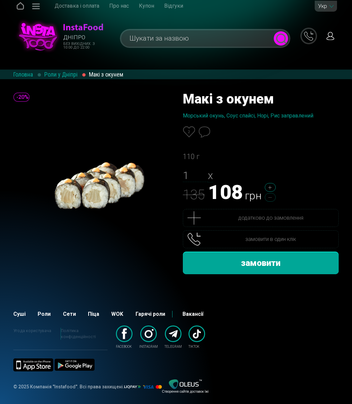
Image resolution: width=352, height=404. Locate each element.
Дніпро (74, 37)
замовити (260, 263)
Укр (322, 6)
